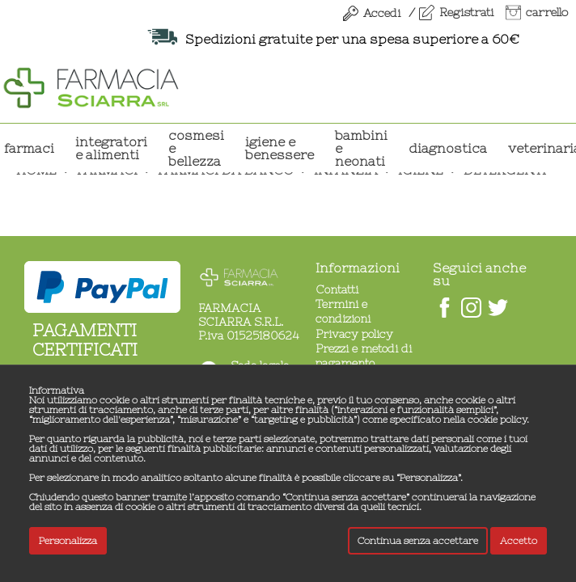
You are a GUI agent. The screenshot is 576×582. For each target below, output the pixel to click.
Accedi (381, 12)
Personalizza (68, 540)
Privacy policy (354, 333)
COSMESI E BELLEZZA (196, 148)
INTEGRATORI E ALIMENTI (111, 148)
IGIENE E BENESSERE (279, 148)
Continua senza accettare (418, 540)
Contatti (337, 289)
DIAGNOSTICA (448, 148)
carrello (547, 12)
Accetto (518, 540)
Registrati (466, 12)
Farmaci (29, 148)
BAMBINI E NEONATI (361, 148)
